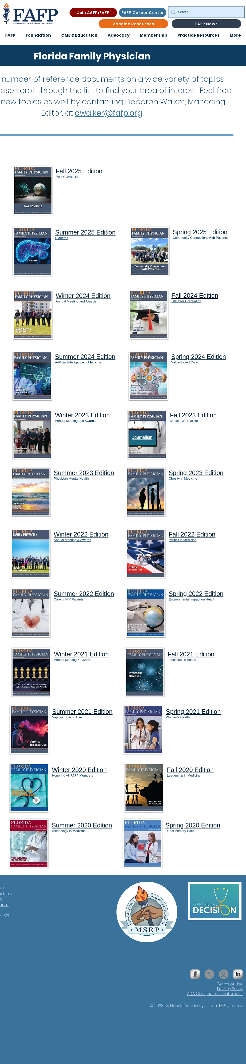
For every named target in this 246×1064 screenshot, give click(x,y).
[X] (209, 974)
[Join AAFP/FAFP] (93, 12)
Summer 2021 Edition (82, 711)
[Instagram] (223, 974)
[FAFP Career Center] (142, 12)
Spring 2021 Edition (193, 711)
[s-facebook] (195, 974)
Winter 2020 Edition (79, 769)
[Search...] (206, 12)
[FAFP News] (206, 23)
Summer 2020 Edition (82, 825)
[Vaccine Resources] (133, 23)
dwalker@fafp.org (108, 113)
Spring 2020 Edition (192, 825)
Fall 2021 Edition (191, 654)
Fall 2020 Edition (190, 769)
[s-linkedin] (238, 974)
